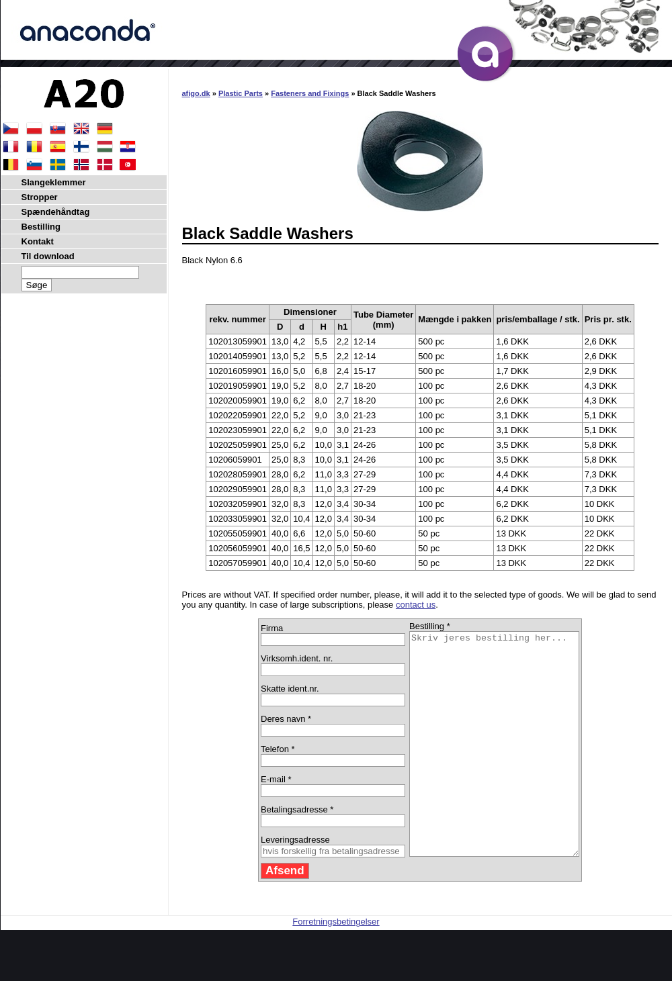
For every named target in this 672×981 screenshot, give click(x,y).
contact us (415, 605)
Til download (48, 256)
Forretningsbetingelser (335, 966)
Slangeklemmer (54, 182)
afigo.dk (196, 93)
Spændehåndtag (56, 212)
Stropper (40, 197)
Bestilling (41, 227)
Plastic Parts (240, 93)
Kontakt (38, 241)
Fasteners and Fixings (310, 93)
